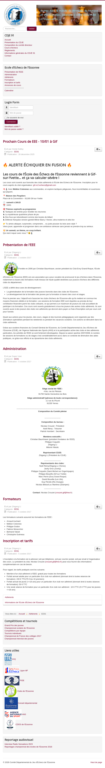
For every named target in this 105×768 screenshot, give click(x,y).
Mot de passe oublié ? (14, 129)
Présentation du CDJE (14, 42)
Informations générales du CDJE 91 (20, 53)
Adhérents (9, 77)
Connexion (11, 122)
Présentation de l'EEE (14, 72)
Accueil (8, 40)
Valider (32, 29)
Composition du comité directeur (18, 45)
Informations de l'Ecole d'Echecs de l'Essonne (24, 602)
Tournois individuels (13, 633)
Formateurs (9, 80)
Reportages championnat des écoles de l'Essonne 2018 (28, 747)
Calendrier (9, 90)
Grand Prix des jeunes (14, 625)
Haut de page (96, 762)
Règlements (10, 50)
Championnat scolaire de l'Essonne (20, 628)
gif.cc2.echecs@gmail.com (44, 185)
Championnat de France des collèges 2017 (23, 636)
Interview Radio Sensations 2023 (19, 744)
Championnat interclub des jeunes (19, 639)
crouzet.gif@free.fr (64, 492)
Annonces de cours (13, 85)
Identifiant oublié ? (12, 126)
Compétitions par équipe (15, 631)
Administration (11, 74)
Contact (8, 56)
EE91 (16, 152)
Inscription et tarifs (12, 82)
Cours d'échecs (11, 48)
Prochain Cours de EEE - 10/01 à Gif (30, 141)
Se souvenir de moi (15, 118)
